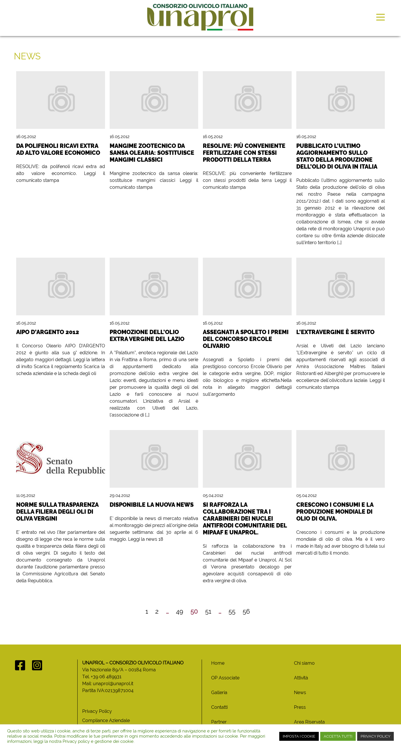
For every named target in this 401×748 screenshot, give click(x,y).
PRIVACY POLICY (375, 736)
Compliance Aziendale (106, 720)
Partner (219, 722)
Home (217, 663)
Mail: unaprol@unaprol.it (107, 683)
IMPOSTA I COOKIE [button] (299, 736)
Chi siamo (304, 663)
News (300, 692)
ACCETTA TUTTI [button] (338, 736)
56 (246, 611)
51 (208, 611)
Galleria (219, 692)
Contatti (219, 707)
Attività (301, 678)
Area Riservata (309, 722)
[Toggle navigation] (380, 17)
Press (300, 707)
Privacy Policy (97, 711)
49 (179, 611)
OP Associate (225, 678)
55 (231, 611)
